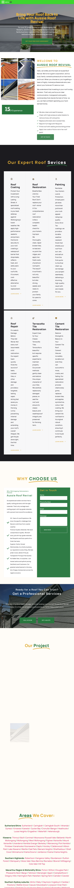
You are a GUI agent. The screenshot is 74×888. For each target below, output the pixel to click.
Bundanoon (56, 858)
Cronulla (45, 828)
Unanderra (17, 843)
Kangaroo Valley (43, 858)
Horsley (46, 846)
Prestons (11, 885)
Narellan (36, 875)
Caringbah (38, 825)
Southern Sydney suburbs (17, 882)
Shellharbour (59, 849)
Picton (44, 870)
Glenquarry (15, 861)
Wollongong (22, 840)
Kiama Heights (60, 852)
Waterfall (42, 831)
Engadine (32, 831)
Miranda (64, 825)
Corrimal (29, 837)
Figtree (49, 840)
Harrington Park (25, 875)
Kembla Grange (30, 843)
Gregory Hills (10, 875)
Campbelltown (60, 873)
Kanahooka (18, 846)
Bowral (57, 861)
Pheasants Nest (13, 873)
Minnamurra (17, 852)
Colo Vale (33, 864)
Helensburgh (54, 831)
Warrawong (52, 843)
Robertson (29, 858)
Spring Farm (47, 875)
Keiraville (58, 840)
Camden (57, 875)
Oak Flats (33, 849)
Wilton (52, 870)
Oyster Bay (36, 828)
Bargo (24, 873)
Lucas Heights (20, 831)
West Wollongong (37, 840)
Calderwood (56, 846)
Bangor (54, 828)
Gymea (8, 828)
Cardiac (65, 882)
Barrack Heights (45, 849)
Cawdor (65, 875)
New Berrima (37, 861)
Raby (39, 882)
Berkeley (42, 843)
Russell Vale (50, 837)
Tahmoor (32, 873)
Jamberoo (41, 852)
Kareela (25, 828)
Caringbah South (52, 825)
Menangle (41, 873)
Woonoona (39, 837)
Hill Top (42, 864)
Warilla (24, 849)
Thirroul (15, 837)
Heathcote (63, 828)
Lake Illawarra (14, 849)
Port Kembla (64, 843)
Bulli (22, 837)
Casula (32, 885)
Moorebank (42, 885)
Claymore (46, 882)
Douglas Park (61, 870)
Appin (50, 873)
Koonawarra (30, 846)
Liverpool (52, 885)
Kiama (50, 852)
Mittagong (65, 861)
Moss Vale (25, 861)
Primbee (8, 846)
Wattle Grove (22, 885)
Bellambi (61, 837)
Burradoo (48, 861)
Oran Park (62, 885)
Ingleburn (56, 882)
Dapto (39, 846)
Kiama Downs (30, 852)
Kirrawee (17, 828)
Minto (32, 882)
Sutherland (27, 825)
